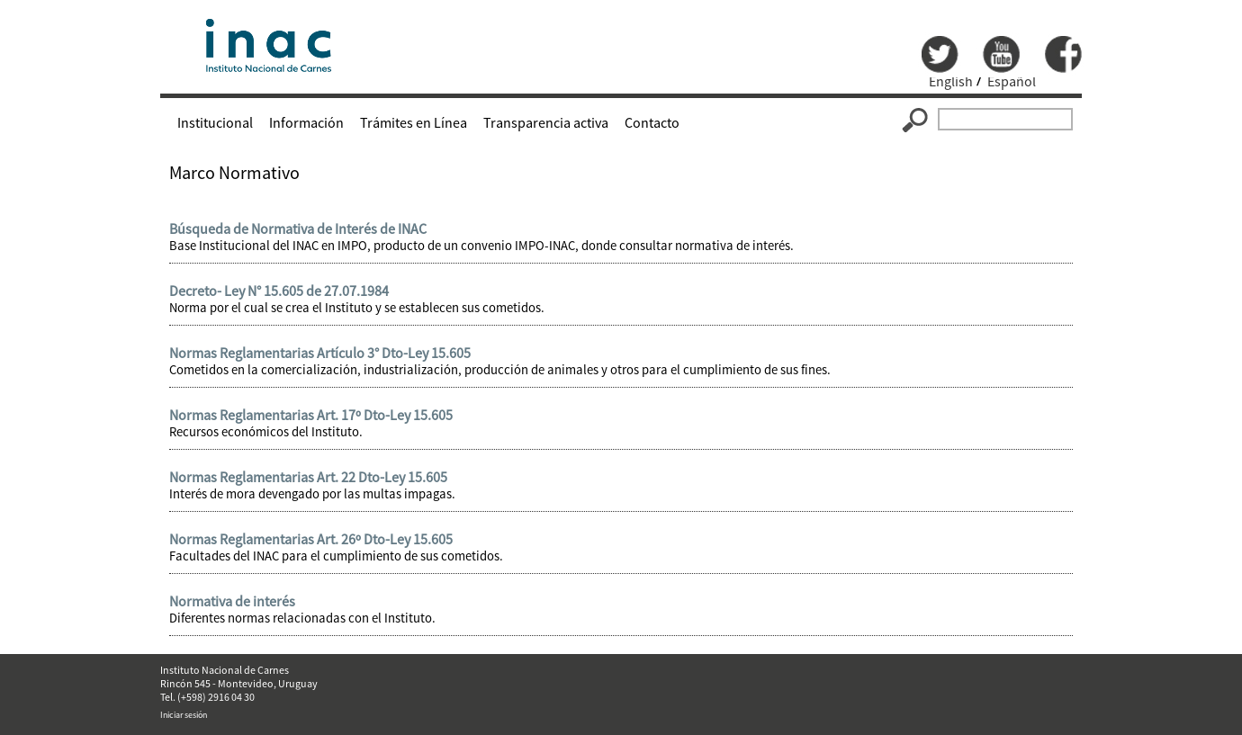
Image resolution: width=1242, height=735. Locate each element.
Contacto (652, 122)
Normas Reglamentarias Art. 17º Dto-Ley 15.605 (311, 415)
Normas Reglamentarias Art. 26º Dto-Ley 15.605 (311, 539)
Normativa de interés (232, 601)
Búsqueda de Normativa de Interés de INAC (298, 229)
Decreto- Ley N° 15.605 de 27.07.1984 (279, 291)
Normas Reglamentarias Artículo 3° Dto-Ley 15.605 (320, 353)
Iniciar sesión (183, 715)
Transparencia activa (545, 122)
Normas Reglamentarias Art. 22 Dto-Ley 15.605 (308, 477)
